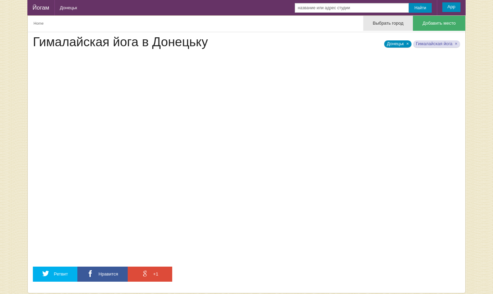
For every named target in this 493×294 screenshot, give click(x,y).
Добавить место (439, 23)
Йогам (41, 7)
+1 (150, 273)
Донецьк (68, 7)
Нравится (102, 273)
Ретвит (55, 273)
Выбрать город (388, 23)
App (451, 6)
